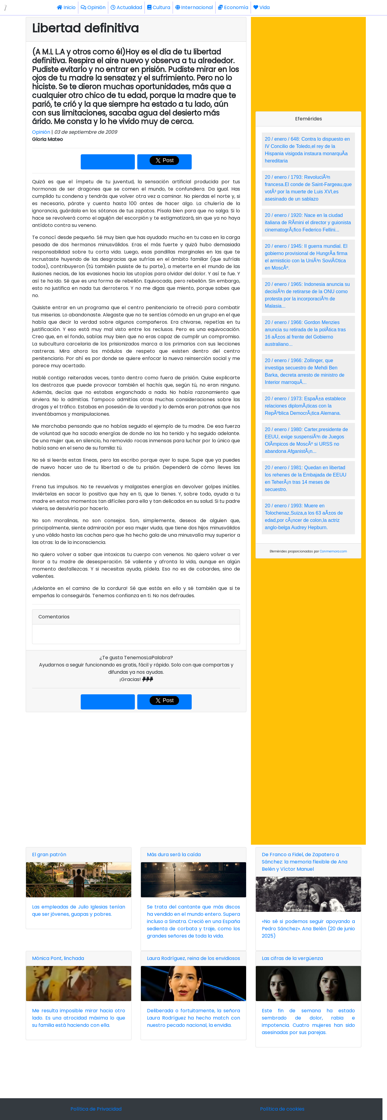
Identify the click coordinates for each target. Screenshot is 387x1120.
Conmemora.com (333, 551)
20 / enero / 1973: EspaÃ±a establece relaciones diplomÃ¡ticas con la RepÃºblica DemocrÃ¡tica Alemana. (305, 406)
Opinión (93, 7)
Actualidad (126, 7)
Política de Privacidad (96, 1108)
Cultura (158, 7)
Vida (261, 7)
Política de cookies (282, 1108)
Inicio (66, 7)
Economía (233, 7)
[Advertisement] (136, 778)
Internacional (194, 7)
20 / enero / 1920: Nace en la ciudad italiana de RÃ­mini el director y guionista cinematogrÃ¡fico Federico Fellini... (308, 222)
